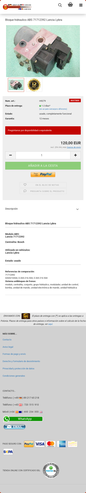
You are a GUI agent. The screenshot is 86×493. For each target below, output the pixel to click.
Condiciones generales (14, 376)
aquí (50, 324)
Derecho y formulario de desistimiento (21, 361)
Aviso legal (8, 347)
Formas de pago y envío (14, 354)
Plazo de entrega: (14, 105)
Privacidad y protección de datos (18, 368)
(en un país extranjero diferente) (53, 109)
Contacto (7, 339)
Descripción (11, 208)
